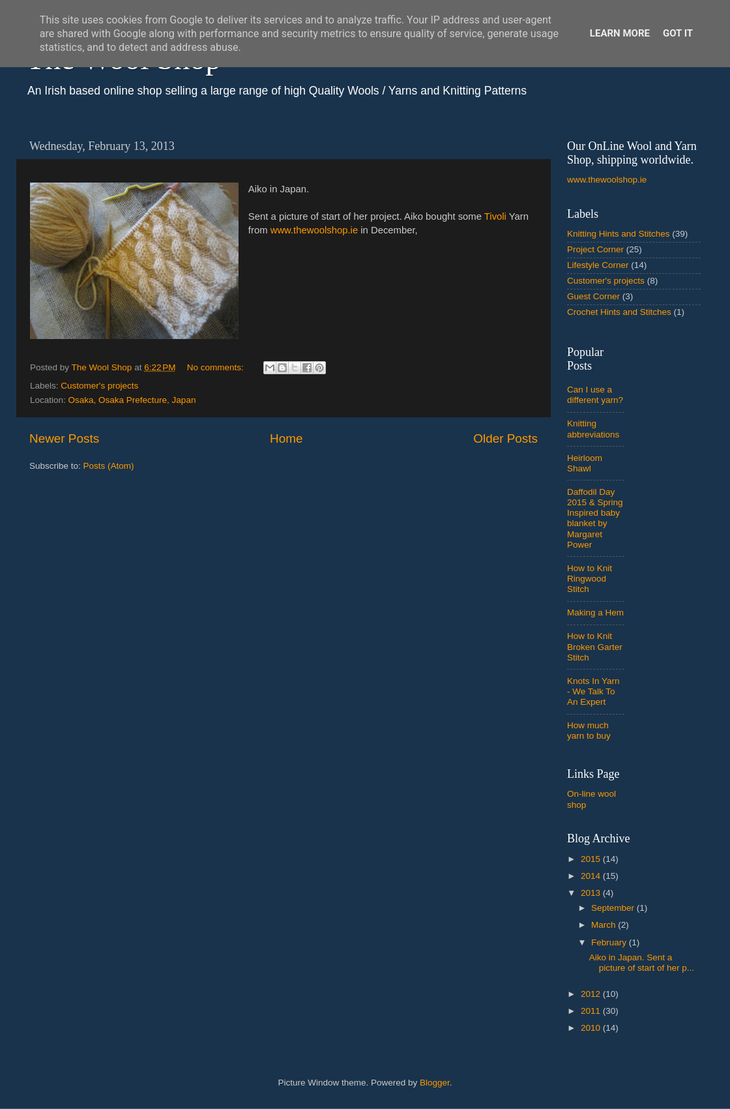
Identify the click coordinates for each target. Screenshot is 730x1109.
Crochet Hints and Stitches (619, 312)
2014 (592, 876)
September (614, 908)
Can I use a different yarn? (595, 395)
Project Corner (595, 249)
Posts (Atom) (108, 466)
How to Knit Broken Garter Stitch (594, 646)
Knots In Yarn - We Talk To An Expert (593, 691)
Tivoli (495, 216)
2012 (592, 994)
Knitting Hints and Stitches (618, 234)
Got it (678, 33)
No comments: (216, 367)
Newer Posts (64, 438)
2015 (592, 859)
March (604, 925)
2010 (592, 1028)
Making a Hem (595, 612)
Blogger (435, 1082)
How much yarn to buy (589, 730)
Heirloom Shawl (584, 463)
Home (286, 438)
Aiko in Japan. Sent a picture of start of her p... (641, 963)
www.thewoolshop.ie (314, 230)
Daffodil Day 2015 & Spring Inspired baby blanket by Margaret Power (595, 518)
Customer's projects (99, 386)
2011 (592, 1011)
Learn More (620, 33)
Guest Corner (593, 296)
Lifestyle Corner (598, 265)
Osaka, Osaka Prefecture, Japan (132, 400)
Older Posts (505, 438)
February (610, 942)
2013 (592, 893)
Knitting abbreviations (593, 429)
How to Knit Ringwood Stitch (589, 578)
